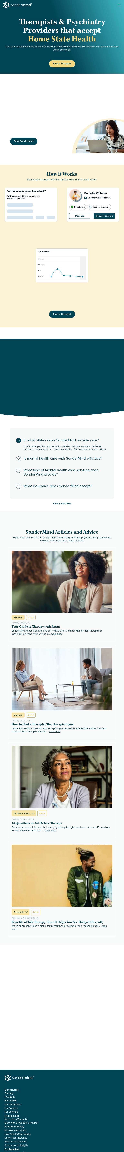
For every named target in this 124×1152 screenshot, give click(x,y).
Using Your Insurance (16, 1138)
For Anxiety (10, 1100)
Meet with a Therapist (16, 1119)
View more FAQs (62, 503)
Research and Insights (16, 1145)
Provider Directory (14, 1126)
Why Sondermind (23, 141)
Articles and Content (15, 1141)
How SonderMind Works (18, 1134)
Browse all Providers (15, 1130)
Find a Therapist (62, 63)
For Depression (13, 1104)
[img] (98, 135)
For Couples (11, 1108)
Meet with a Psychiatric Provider (21, 1123)
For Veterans (11, 1112)
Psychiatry (10, 1097)
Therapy (9, 1093)
